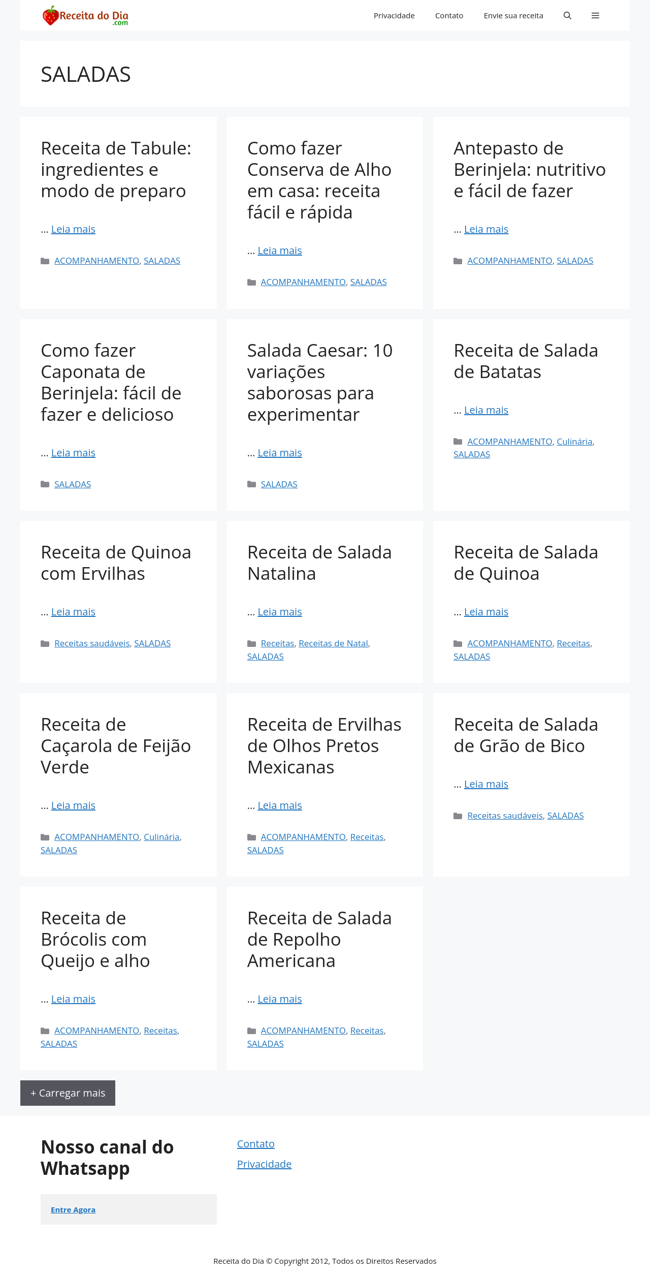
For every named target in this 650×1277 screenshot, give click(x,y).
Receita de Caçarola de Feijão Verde (116, 745)
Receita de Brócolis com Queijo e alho (95, 939)
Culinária (574, 441)
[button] (567, 15)
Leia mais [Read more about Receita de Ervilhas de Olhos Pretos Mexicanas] (279, 805)
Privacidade (394, 15)
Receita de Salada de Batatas (525, 360)
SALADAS (162, 260)
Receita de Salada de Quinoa (525, 562)
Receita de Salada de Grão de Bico (525, 734)
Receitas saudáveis (91, 643)
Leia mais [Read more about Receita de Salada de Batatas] (486, 410)
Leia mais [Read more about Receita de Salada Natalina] (279, 611)
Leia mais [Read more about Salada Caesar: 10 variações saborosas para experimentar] (279, 452)
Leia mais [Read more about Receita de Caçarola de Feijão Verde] (73, 805)
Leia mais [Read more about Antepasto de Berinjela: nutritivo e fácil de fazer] (486, 229)
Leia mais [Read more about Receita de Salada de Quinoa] (486, 611)
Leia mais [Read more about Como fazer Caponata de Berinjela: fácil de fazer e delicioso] (73, 452)
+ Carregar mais (67, 1093)
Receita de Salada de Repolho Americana (319, 939)
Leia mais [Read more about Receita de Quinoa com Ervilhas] (73, 611)
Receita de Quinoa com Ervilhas (116, 562)
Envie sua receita (513, 15)
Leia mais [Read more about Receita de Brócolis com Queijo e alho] (73, 999)
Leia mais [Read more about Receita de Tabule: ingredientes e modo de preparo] (73, 229)
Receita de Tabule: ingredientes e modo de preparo (116, 169)
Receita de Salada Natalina (319, 562)
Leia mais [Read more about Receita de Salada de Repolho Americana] (279, 999)
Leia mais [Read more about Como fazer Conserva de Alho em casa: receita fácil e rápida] (279, 250)
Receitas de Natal (333, 643)
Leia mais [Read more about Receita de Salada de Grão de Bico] (486, 784)
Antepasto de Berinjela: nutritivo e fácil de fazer (529, 169)
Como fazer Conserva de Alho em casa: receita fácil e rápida (319, 180)
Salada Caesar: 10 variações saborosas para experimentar (320, 382)
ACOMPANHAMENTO (96, 260)
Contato (449, 15)
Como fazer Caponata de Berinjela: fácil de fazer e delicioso (111, 382)
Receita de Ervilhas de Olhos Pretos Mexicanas (324, 745)
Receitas (278, 643)
